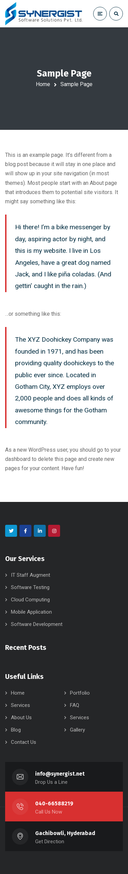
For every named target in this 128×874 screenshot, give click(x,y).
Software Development (36, 624)
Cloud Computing (30, 600)
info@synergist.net (60, 773)
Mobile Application (31, 612)
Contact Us (23, 742)
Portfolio (80, 693)
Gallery (77, 730)
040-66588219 (54, 803)
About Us (21, 717)
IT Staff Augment (30, 575)
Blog (16, 730)
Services (20, 705)
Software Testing (30, 587)
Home (43, 84)
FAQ (74, 705)
